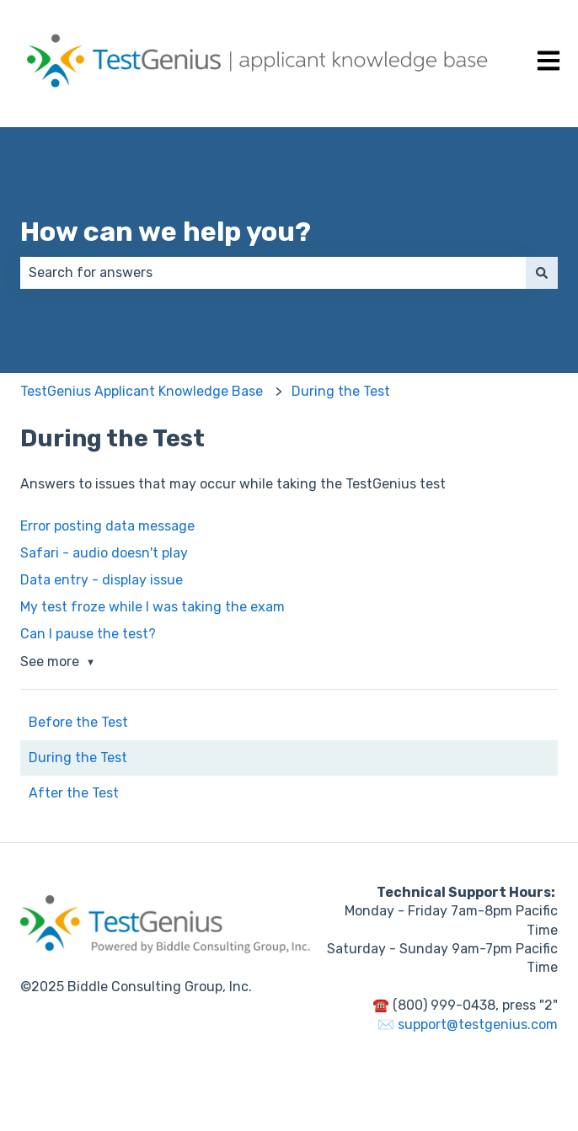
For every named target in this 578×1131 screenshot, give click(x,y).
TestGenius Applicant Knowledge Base (141, 391)
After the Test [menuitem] (74, 793)
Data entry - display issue (101, 580)
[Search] (542, 273)
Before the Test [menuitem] (78, 722)
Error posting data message (107, 526)
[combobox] (273, 273)
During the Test (341, 391)
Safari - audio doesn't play (104, 553)
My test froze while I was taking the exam (152, 607)
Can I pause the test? (88, 634)
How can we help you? (165, 232)
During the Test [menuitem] (78, 758)
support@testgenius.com (478, 1024)
